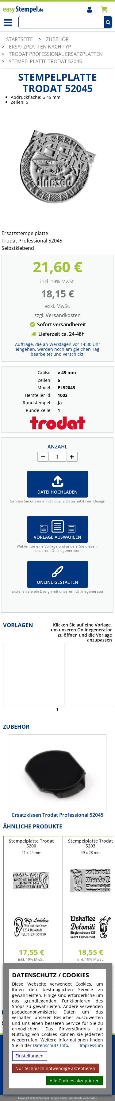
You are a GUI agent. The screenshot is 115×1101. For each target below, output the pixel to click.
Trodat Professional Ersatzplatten (56, 54)
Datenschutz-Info (50, 1045)
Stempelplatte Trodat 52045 (45, 61)
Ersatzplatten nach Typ (40, 46)
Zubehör (57, 39)
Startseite (19, 39)
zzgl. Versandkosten (57, 315)
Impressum (91, 1045)
